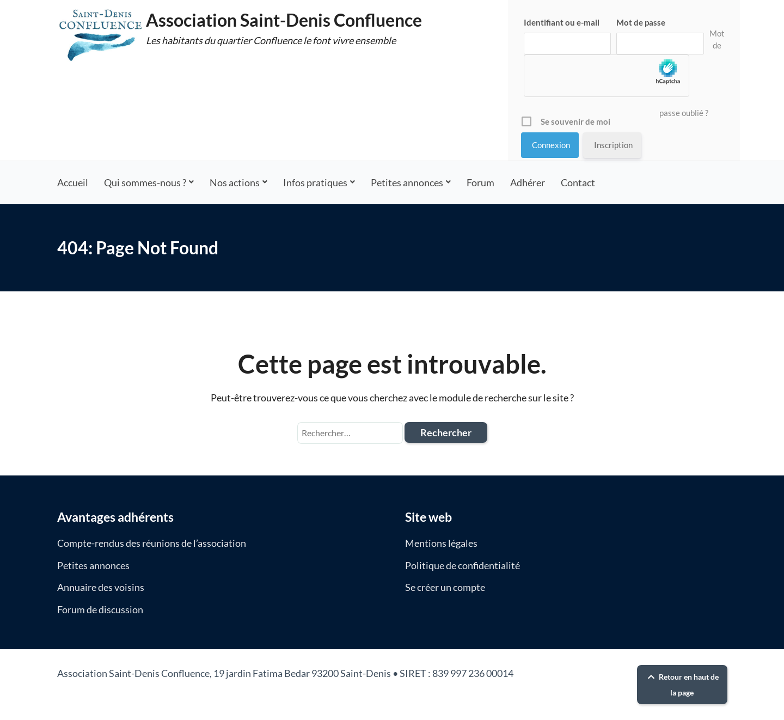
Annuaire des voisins (100, 587)
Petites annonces (407, 182)
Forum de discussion (100, 609)
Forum (480, 182)
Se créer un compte (445, 587)
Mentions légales (441, 543)
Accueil (72, 182)
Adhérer (527, 182)
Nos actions (235, 182)
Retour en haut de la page (682, 684)
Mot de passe (640, 22)
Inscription (613, 145)
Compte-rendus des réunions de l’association (151, 543)
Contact (578, 182)
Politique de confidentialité (462, 565)
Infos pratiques (315, 182)
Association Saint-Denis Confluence (284, 19)
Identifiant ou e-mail (561, 22)
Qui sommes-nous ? (145, 182)
